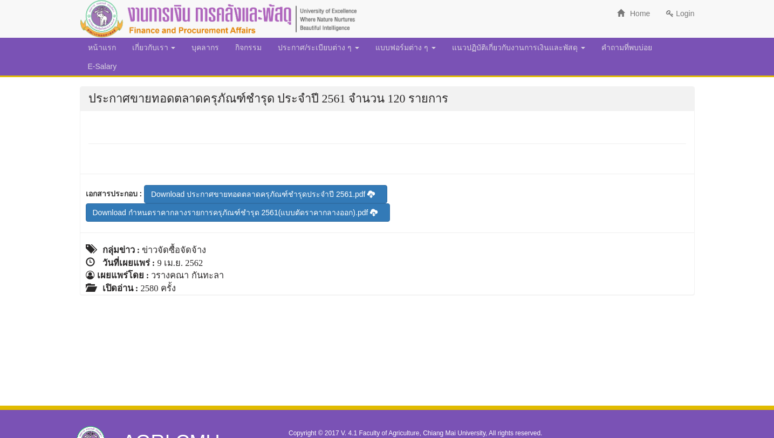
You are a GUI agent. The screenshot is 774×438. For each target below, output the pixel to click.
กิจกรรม (248, 47)
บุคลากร (205, 47)
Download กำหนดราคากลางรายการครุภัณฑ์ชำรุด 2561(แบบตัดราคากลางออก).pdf (235, 212)
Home (633, 13)
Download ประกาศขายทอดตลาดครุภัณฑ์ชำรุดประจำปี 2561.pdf (263, 194)
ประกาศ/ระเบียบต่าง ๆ (318, 47)
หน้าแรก (102, 47)
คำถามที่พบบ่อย (626, 47)
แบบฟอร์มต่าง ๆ (405, 47)
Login (680, 13)
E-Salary (102, 66)
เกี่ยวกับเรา (154, 47)
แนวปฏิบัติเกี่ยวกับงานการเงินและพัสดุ (518, 47)
